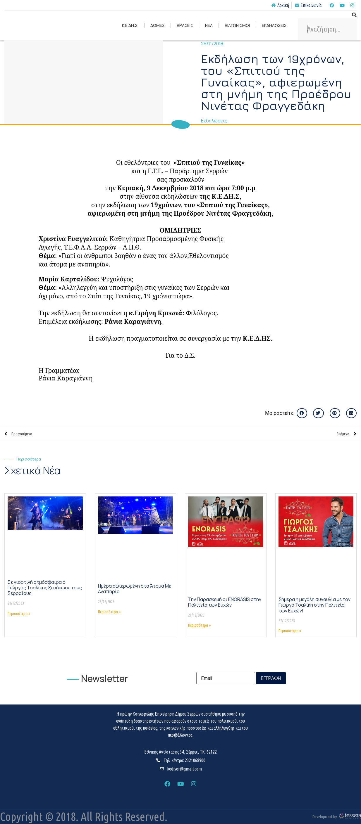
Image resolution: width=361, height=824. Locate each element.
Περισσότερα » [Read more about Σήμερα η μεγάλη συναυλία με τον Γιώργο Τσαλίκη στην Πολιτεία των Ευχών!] (290, 631)
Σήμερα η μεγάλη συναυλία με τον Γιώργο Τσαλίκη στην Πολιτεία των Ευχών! (314, 605)
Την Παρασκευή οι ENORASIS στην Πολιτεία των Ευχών (224, 602)
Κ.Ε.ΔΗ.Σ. (130, 25)
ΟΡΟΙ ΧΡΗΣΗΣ (209, 802)
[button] (302, 413)
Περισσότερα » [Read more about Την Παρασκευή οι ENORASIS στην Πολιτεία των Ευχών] (199, 625)
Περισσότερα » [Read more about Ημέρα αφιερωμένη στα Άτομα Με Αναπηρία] (109, 612)
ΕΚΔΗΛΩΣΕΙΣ (274, 25)
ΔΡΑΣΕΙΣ (185, 25)
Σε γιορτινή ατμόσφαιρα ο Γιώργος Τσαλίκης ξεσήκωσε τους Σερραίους (45, 587)
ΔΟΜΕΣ (157, 25)
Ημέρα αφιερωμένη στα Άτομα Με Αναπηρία (134, 589)
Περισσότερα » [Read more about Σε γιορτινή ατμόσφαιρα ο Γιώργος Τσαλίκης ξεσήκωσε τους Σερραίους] (19, 613)
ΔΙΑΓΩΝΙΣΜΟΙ (237, 25)
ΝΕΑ (209, 25)
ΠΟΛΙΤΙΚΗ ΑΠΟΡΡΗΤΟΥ (161, 802)
